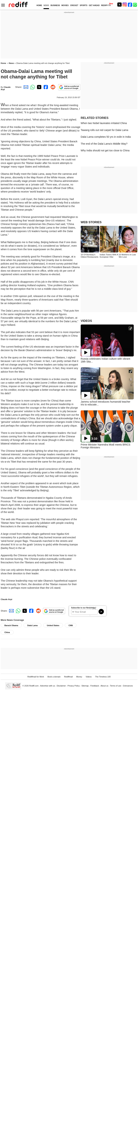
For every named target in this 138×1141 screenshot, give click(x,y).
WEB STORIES (91, 222)
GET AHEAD (94, 5)
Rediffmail (68, 677)
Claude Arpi (6, 599)
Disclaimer (61, 686)
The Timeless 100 (103, 677)
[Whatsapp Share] (32, 87)
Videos (89, 677)
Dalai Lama (32, 625)
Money (79, 677)
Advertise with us (47, 686)
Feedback (94, 686)
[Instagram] (124, 4)
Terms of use (115, 686)
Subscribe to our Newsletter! (83, 608)
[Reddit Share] (52, 87)
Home (3, 63)
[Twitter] (119, 4)
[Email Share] (25, 87)
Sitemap (85, 686)
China (7, 632)
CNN (70, 625)
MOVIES (64, 5)
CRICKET (74, 5)
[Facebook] (130, 4)
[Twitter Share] (38, 87)
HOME (39, 5)
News (11, 63)
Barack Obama (11, 625)
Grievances (128, 686)
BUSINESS (55, 5)
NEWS (46, 5)
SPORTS (83, 5)
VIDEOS (86, 321)
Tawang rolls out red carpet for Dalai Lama (104, 130)
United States (53, 625)
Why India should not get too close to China (105, 150)
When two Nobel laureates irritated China (104, 123)
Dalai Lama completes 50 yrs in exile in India (106, 136)
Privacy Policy (74, 686)
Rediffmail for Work (35, 677)
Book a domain (54, 677)
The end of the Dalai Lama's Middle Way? (104, 143)
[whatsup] (135, 4)
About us (104, 686)
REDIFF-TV (106, 5)
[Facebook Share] (45, 87)
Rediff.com (34, 686)
